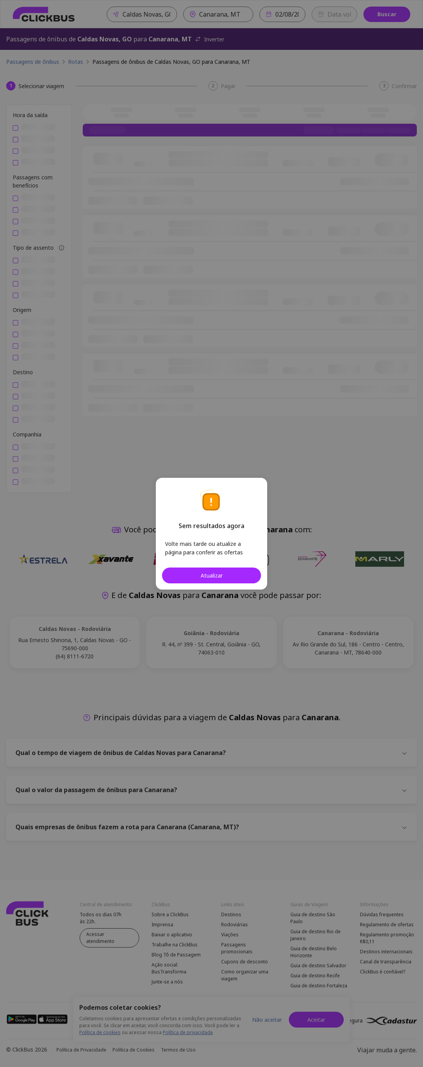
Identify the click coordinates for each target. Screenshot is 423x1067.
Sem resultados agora (211, 526)
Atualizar (212, 575)
